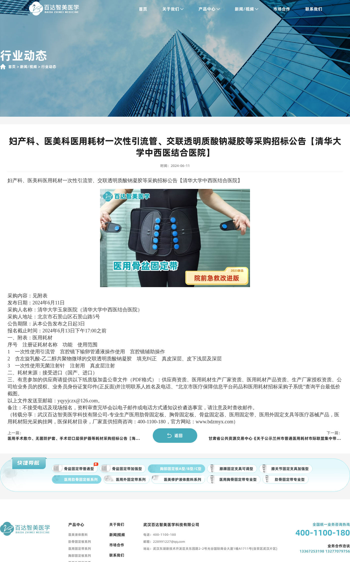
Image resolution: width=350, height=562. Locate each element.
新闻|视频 (117, 534)
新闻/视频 (242, 9)
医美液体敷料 (78, 534)
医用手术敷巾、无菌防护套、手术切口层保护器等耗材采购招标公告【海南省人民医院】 (75, 438)
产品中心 (204, 9)
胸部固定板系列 (79, 555)
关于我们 (168, 9)
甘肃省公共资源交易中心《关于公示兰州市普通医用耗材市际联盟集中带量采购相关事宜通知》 (275, 438)
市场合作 (277, 9)
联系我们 (309, 9)
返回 (175, 436)
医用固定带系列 (79, 548)
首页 (138, 9)
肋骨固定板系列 (79, 541)
